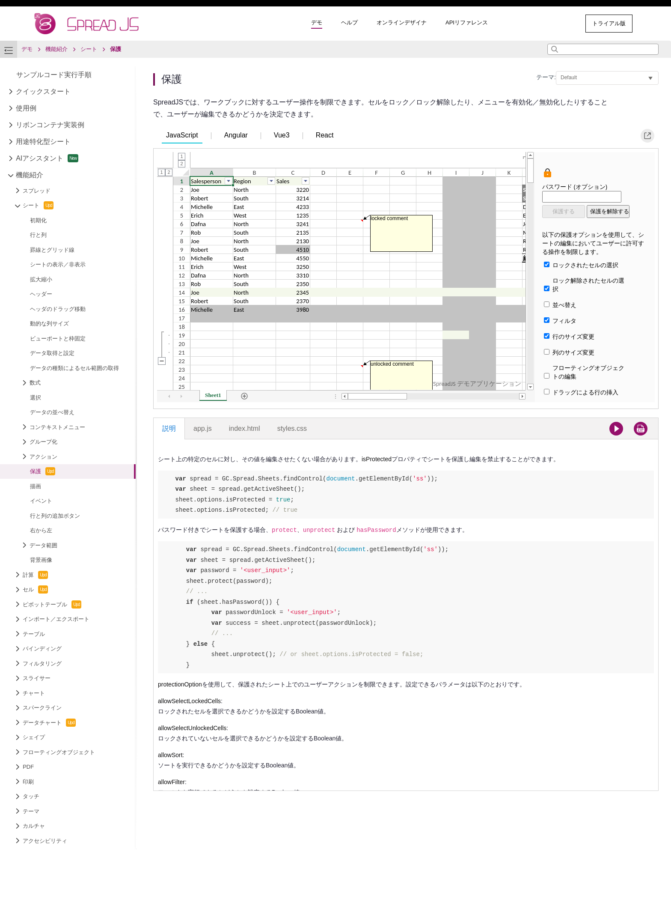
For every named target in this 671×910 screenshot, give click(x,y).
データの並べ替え (52, 412)
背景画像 (41, 560)
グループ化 (43, 442)
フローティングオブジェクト (59, 752)
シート (38, 205)
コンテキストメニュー (57, 427)
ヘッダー (41, 294)
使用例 (26, 108)
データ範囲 (43, 545)
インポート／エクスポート (56, 619)
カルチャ (34, 826)
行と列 (38, 235)
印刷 (28, 782)
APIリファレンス (466, 22)
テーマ (31, 811)
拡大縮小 (41, 279)
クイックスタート (43, 91)
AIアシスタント (47, 158)
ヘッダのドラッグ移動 (58, 309)
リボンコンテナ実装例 (50, 124)
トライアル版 (609, 23)
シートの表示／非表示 (58, 264)
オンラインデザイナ (402, 22)
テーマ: (546, 77)
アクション (43, 457)
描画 (35, 486)
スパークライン (42, 707)
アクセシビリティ (45, 841)
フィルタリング (42, 663)
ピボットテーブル (52, 604)
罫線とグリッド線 (52, 250)
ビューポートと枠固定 (58, 338)
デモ (316, 22)
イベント (41, 501)
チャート (34, 693)
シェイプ (34, 737)
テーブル (34, 634)
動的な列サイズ (49, 323)
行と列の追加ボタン (55, 516)
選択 (35, 397)
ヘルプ (349, 22)
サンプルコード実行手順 (54, 74)
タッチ (31, 796)
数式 (35, 382)
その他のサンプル (543, 23)
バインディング (42, 648)
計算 (35, 575)
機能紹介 (29, 175)
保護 (42, 471)
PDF (28, 767)
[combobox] (602, 49)
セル (35, 589)
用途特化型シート (43, 141)
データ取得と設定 (52, 353)
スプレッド (36, 191)
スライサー (36, 678)
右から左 (41, 530)
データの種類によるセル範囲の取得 (74, 368)
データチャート (49, 723)
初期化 (38, 220)
